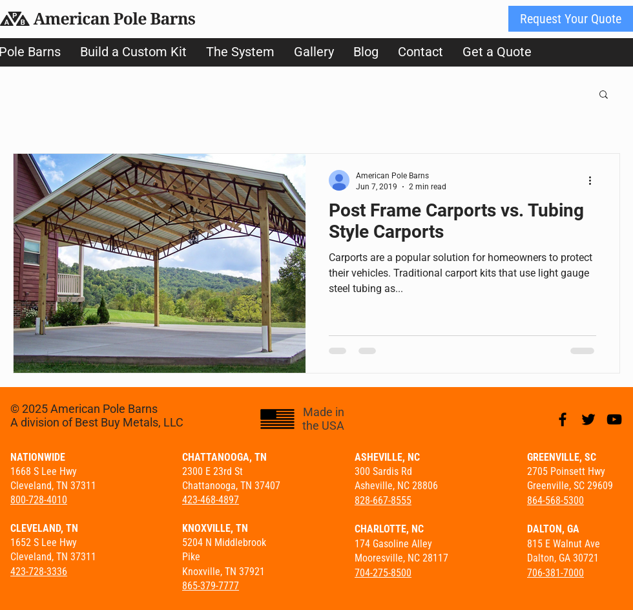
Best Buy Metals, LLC (129, 422)
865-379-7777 (210, 586)
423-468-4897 (210, 500)
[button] (603, 95)
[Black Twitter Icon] (588, 419)
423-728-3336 (38, 571)
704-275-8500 (383, 573)
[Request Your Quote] (570, 19)
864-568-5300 (555, 500)
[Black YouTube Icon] (614, 419)
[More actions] (594, 180)
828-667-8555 (383, 500)
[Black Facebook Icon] (563, 419)
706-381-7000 (555, 573)
